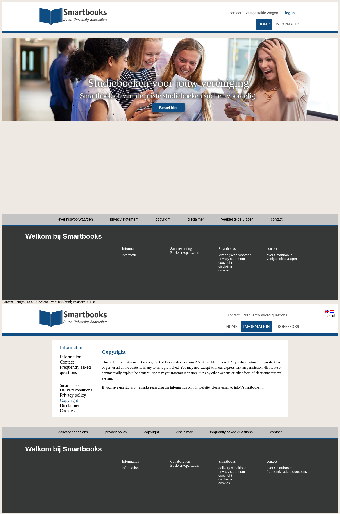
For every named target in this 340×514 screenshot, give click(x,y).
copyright (163, 219)
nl (332, 314)
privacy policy (116, 432)
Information (130, 461)
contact (235, 13)
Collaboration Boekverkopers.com (184, 463)
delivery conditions (73, 432)
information (130, 468)
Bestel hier (168, 108)
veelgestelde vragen (262, 13)
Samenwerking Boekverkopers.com (184, 251)
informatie (129, 255)
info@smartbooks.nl (248, 387)
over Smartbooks (279, 255)
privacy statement (124, 219)
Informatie (129, 248)
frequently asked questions (265, 315)
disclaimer (196, 219)
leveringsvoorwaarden (75, 219)
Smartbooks (227, 248)
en (327, 314)
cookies (224, 270)
